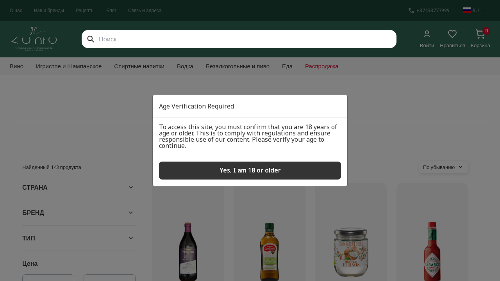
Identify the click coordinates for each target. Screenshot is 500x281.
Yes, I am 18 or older (250, 170)
